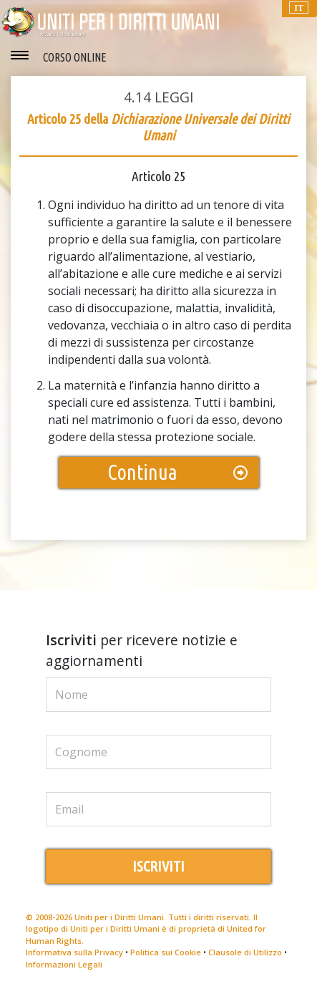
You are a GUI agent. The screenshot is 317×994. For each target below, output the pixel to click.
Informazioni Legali (64, 964)
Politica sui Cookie (165, 952)
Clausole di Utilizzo (245, 952)
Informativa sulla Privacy (74, 952)
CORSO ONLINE (75, 57)
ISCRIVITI (158, 866)
